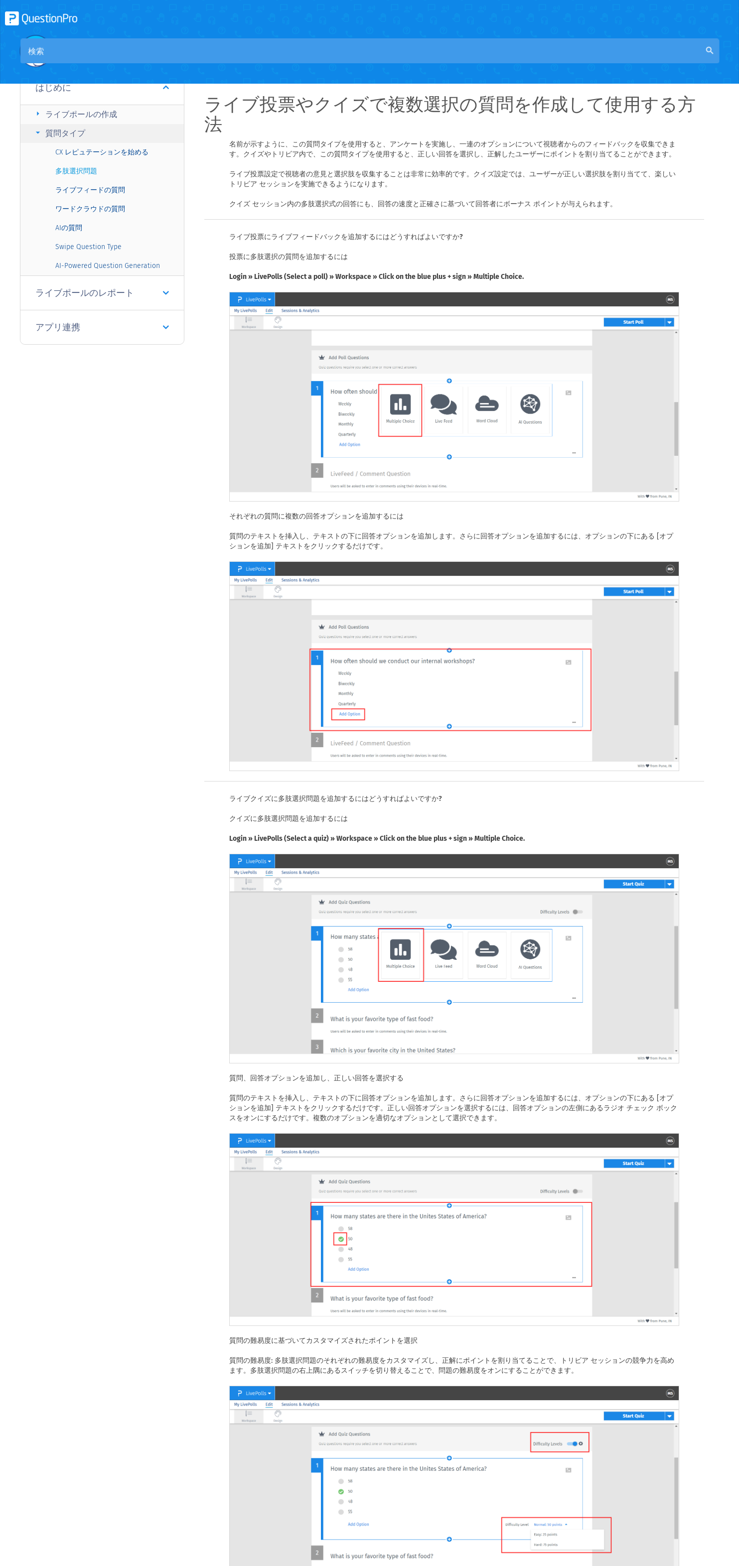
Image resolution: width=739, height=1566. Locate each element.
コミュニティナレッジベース (308, 60)
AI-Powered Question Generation (107, 265)
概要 (237, 60)
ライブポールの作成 (75, 114)
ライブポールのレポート (102, 292)
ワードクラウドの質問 (90, 209)
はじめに (102, 87)
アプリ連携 (102, 327)
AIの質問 (68, 228)
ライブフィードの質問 (90, 190)
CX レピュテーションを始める (101, 152)
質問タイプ (59, 133)
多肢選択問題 (76, 171)
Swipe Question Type (88, 247)
